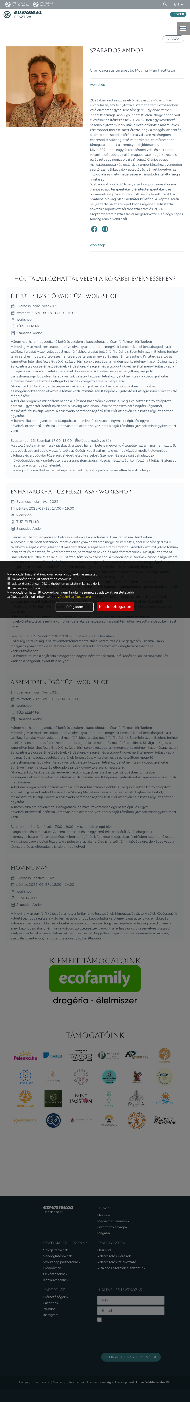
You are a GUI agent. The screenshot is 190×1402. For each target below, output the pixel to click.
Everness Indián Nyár (17, 4)
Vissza (173, 38)
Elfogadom (74, 606)
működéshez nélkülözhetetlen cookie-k (39, 579)
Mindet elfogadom (115, 606)
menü (183, 28)
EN (179, 4)
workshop (97, 84)
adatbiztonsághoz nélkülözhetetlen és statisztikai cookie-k (54, 583)
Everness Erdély (43, 4)
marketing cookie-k (24, 588)
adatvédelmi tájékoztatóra (71, 596)
